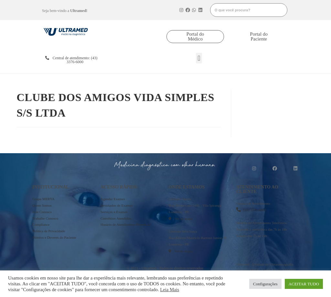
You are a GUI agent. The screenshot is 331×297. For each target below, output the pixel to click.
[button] (195, 36)
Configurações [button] (265, 283)
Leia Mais (169, 289)
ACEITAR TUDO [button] (304, 283)
